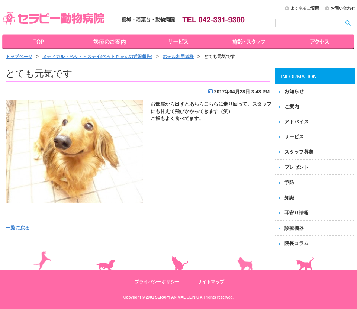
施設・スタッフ (250, 41)
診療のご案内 (108, 41)
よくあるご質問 (304, 8)
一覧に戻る (18, 228)
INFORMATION (299, 77)
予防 (289, 182)
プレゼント (296, 167)
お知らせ (294, 91)
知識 (289, 197)
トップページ (37, 41)
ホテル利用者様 (178, 56)
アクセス (320, 41)
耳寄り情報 (296, 213)
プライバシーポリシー (157, 281)
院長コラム (296, 243)
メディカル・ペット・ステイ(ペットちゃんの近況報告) (97, 56)
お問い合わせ (343, 8)
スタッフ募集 (298, 152)
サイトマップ (210, 281)
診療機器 (294, 228)
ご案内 (291, 106)
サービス (179, 41)
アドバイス (296, 122)
